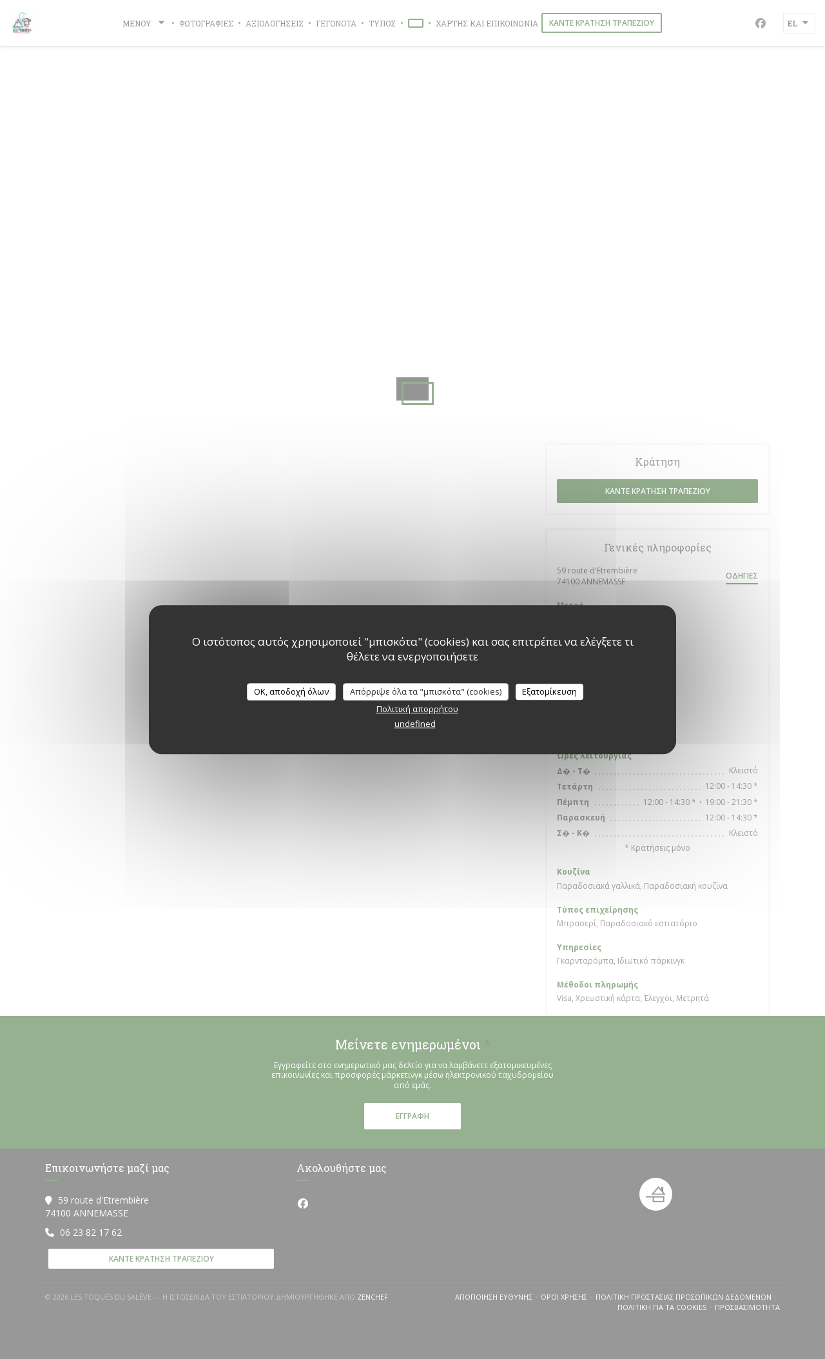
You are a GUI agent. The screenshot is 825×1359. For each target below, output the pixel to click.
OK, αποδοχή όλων (291, 691)
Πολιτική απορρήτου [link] (417, 709)
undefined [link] (415, 723)
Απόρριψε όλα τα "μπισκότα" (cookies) (425, 691)
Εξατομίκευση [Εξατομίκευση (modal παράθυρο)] (549, 691)
